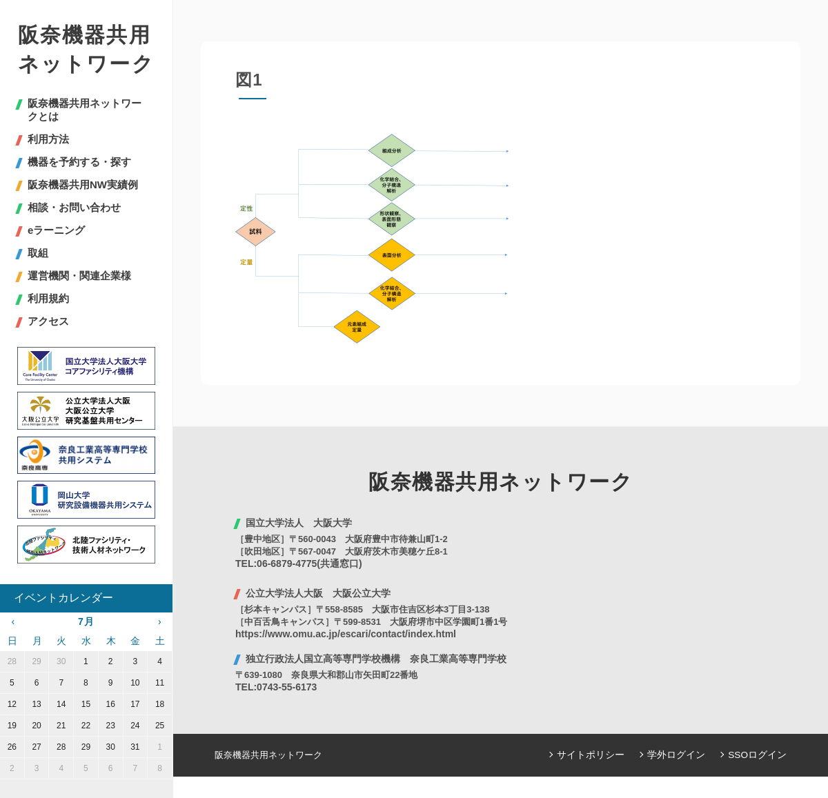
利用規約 (48, 298)
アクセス (48, 321)
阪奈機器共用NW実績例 (83, 184)
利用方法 (48, 139)
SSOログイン (759, 755)
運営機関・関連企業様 (79, 275)
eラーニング (56, 230)
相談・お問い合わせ (74, 207)
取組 (38, 253)
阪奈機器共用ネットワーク (86, 49)
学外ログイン (682, 755)
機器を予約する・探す (79, 162)
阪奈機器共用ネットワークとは (84, 109)
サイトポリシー (601, 755)
